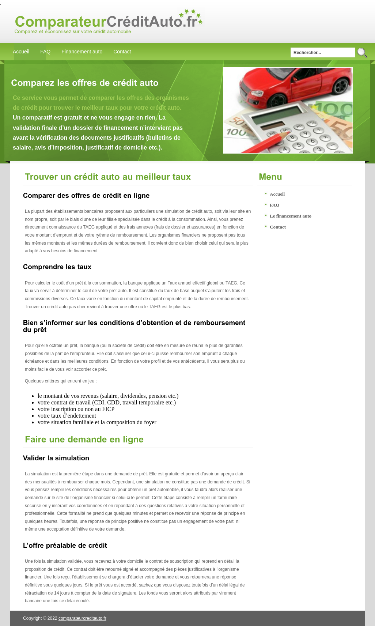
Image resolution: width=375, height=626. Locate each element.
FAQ (45, 51)
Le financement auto (290, 216)
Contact (122, 51)
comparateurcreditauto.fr (82, 618)
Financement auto (81, 51)
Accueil (21, 51)
